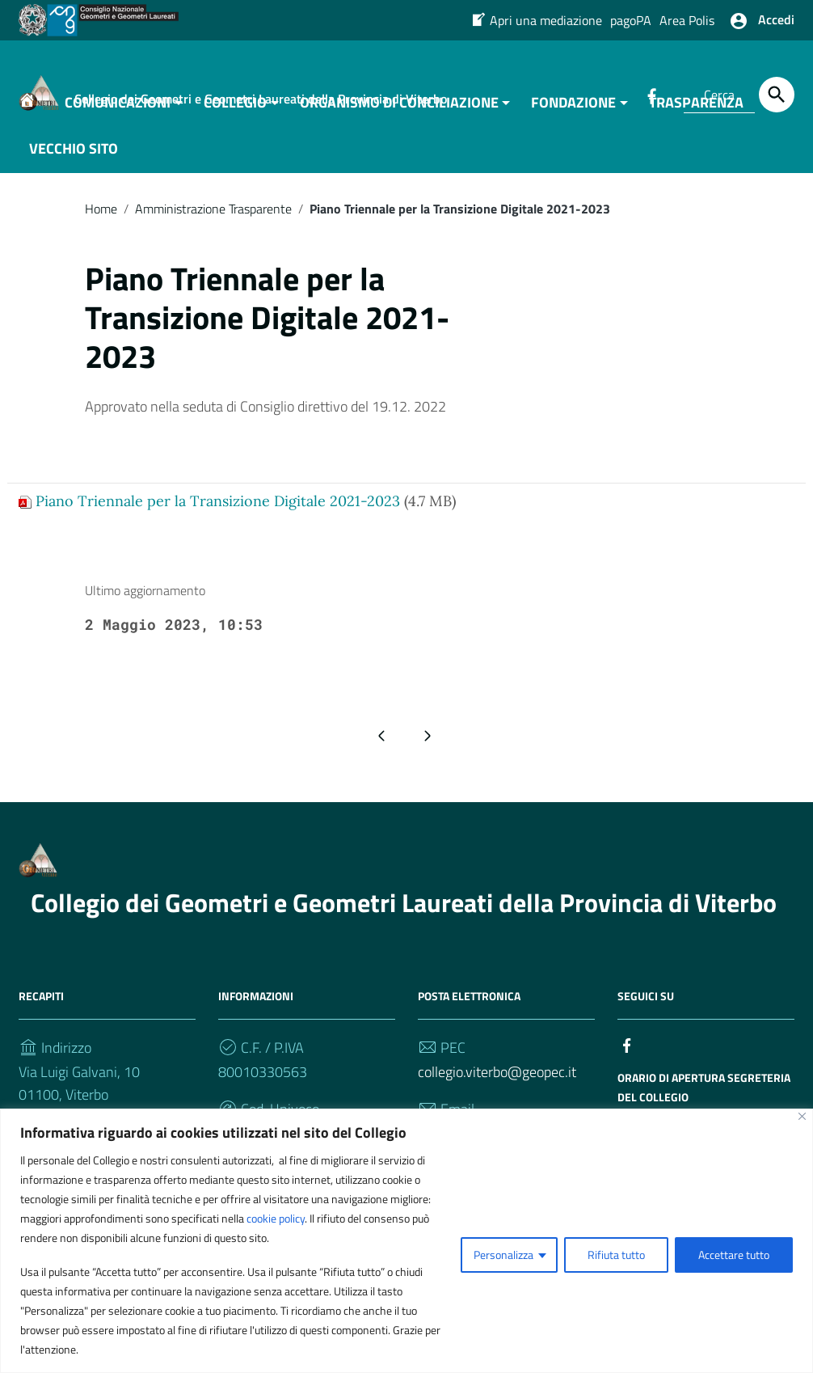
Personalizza (503, 1254)
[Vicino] (802, 1116)
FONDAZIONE (573, 110)
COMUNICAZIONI (118, 110)
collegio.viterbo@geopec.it (497, 1080)
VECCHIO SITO (73, 156)
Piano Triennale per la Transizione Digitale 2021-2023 (218, 509)
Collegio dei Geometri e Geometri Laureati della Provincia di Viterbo (404, 910)
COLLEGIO (235, 110)
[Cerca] (776, 94)
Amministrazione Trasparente (213, 216)
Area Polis (686, 20)
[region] (406, 1241)
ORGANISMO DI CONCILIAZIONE (399, 110)
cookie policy (275, 1218)
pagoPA (630, 20)
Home (101, 216)
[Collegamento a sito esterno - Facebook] (627, 1051)
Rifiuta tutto (616, 1254)
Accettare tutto (733, 1254)
